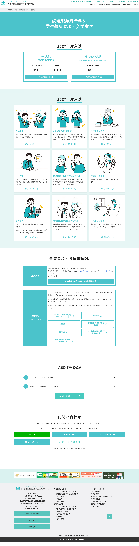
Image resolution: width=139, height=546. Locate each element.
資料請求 (121, 1)
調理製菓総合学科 (104, 4)
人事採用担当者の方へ (98, 501)
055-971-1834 (69, 434)
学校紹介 (59, 499)
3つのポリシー (96, 506)
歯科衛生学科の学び (63, 514)
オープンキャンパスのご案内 (66, 491)
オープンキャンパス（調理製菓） (82, 1)
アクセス (135, 4)
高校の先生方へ (96, 499)
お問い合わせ (133, 1)
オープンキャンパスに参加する (69, 442)
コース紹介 (60, 496)
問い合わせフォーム (32, 442)
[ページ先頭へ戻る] (109, 516)
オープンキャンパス (92, 4)
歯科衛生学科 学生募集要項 (66, 509)
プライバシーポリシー (57, 535)
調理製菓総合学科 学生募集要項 (27, 10)
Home (4, 10)
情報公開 (75, 535)
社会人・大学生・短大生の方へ (101, 496)
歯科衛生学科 (116, 4)
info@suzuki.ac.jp (107, 434)
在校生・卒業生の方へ (98, 504)
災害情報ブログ (83, 535)
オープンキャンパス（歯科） (105, 1)
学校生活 (59, 516)
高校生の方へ (95, 494)
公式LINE (32, 434)
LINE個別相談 (126, 4)
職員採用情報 (68, 535)
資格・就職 (60, 501)
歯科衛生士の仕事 (62, 511)
